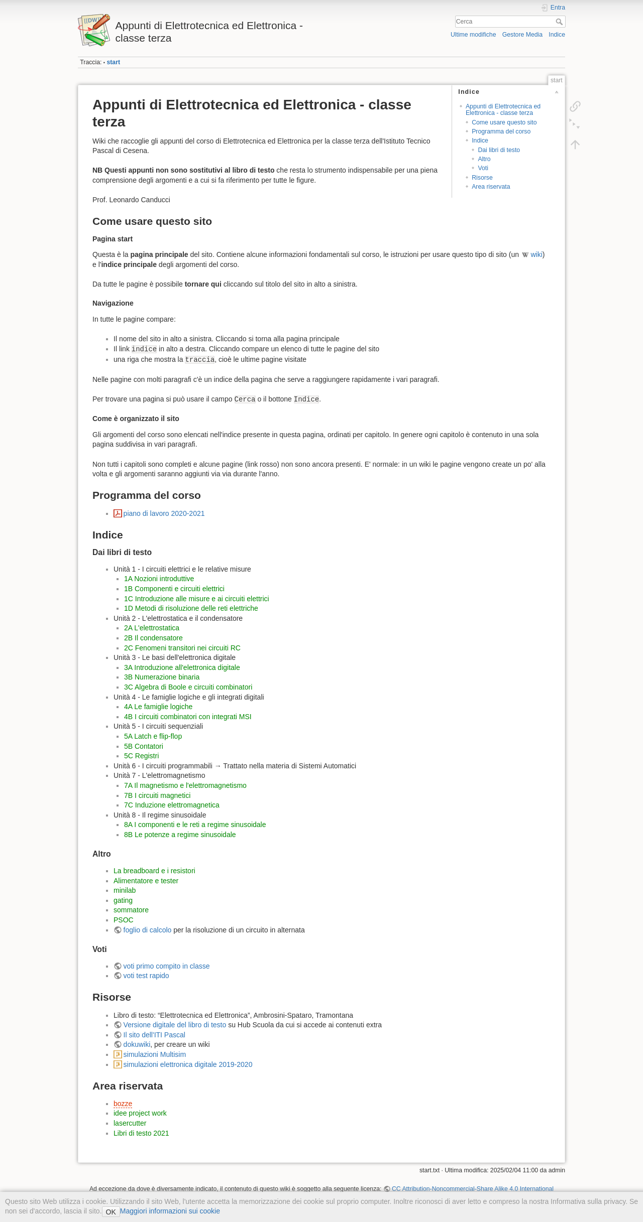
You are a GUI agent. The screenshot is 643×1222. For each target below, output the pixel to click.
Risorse (482, 177)
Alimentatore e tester (146, 881)
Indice (557, 34)
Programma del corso (501, 131)
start (113, 62)
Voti (483, 168)
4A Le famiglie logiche (158, 707)
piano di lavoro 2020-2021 (164, 513)
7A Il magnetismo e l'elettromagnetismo (185, 785)
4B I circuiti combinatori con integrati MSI (188, 717)
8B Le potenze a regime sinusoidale (180, 835)
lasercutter (130, 1123)
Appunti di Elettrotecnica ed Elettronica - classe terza (503, 109)
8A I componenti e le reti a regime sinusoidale (195, 825)
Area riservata (491, 186)
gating (123, 900)
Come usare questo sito (504, 122)
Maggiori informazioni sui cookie (170, 1211)
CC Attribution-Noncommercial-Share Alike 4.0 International (473, 1188)
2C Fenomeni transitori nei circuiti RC (182, 648)
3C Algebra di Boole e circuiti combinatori (188, 687)
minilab (125, 890)
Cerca (560, 21)
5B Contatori (143, 746)
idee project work (140, 1113)
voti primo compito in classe (167, 966)
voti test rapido (146, 976)
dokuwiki (137, 1044)
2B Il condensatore (153, 638)
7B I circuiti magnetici (157, 795)
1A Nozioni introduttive (159, 579)
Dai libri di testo (499, 150)
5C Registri (141, 756)
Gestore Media (522, 34)
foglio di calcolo (148, 930)
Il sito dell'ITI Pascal (154, 1035)
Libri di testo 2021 (141, 1133)
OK (111, 1212)
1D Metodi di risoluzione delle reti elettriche (191, 608)
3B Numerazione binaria (161, 677)
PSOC (124, 920)
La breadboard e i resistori (154, 871)
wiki (536, 254)
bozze (123, 1104)
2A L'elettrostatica (151, 628)
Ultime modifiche (473, 34)
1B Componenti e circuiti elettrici (174, 589)
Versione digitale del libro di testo (175, 1025)
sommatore (131, 910)
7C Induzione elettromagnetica (172, 805)
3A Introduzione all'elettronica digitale (182, 667)
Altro (484, 159)
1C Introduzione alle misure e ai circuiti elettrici (196, 599)
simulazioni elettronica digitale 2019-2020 (188, 1064)
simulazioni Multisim (155, 1054)
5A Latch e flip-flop (153, 736)
